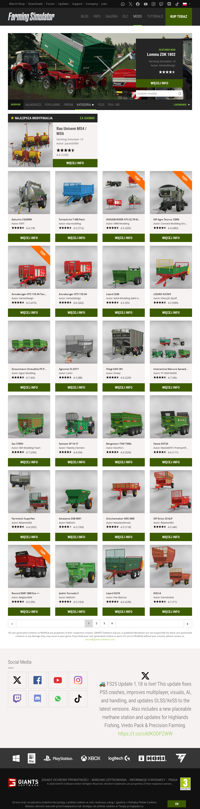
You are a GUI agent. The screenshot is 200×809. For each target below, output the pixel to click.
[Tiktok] (177, 4)
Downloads (35, 4)
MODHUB (15, 104)
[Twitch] (162, 4)
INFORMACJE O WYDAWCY (147, 780)
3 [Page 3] (104, 623)
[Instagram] (154, 4)
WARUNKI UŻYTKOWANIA (109, 780)
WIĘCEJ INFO (159, 83)
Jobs (104, 4)
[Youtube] (146, 4)
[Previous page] (188, 623)
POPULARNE (52, 104)
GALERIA (111, 16)
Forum (50, 4)
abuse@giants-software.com (100, 639)
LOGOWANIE (180, 104)
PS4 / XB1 (114, 104)
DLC (125, 16)
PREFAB (68, 104)
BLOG (84, 16)
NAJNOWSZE (33, 104)
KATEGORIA (84, 104)
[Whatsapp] (123, 4)
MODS (137, 16)
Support (77, 4)
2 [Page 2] (96, 623)
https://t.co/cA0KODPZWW (145, 734)
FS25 (101, 104)
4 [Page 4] (112, 623)
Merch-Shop (17, 4)
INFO (97, 16)
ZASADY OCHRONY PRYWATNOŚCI (65, 780)
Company (92, 4)
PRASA (172, 780)
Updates (63, 4)
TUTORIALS (155, 16)
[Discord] (169, 4)
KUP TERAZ (178, 16)
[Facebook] (138, 4)
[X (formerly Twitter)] (130, 4)
